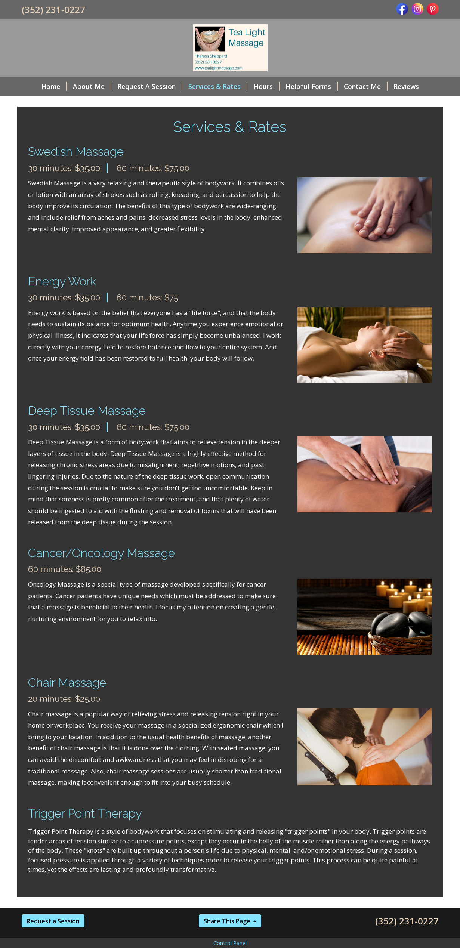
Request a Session (53, 921)
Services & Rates (217, 86)
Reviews (406, 86)
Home (54, 86)
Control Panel (230, 943)
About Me (92, 86)
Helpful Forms (311, 86)
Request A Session (149, 86)
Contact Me (366, 86)
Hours (266, 86)
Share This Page (228, 921)
